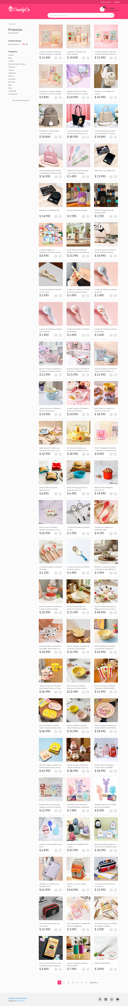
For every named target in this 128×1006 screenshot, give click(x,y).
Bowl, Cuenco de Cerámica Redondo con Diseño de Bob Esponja (76, 688)
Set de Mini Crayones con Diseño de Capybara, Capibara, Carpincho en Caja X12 (106, 926)
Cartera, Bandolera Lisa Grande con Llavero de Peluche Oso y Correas (77, 133)
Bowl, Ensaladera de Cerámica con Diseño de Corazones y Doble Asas (105, 648)
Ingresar (117, 2)
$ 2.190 (44, 572)
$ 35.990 (72, 731)
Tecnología (12, 91)
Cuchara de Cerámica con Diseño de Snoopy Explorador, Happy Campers (78, 291)
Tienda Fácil (20, 1001)
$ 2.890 (44, 850)
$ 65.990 (44, 889)
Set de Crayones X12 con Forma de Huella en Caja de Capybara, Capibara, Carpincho (50, 965)
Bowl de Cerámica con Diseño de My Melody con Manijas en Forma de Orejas (50, 371)
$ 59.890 (100, 136)
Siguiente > (94, 982)
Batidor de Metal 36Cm (102, 963)
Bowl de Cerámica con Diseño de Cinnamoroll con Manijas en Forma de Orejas (106, 371)
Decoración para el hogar (16, 64)
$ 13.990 (100, 176)
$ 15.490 (44, 57)
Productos (11, 24)
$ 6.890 (44, 493)
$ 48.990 (72, 136)
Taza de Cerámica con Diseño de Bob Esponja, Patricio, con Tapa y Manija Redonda (50, 688)
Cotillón (11, 61)
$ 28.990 (100, 771)
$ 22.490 (72, 691)
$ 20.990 (44, 612)
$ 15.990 (72, 612)
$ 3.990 (71, 216)
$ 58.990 (72, 454)
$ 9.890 (44, 97)
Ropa (10, 88)
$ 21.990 (44, 374)
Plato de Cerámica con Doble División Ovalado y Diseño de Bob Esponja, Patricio (50, 727)
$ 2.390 (99, 216)
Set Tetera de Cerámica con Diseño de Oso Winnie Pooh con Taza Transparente (78, 450)
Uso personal (12, 94)
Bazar (10, 58)
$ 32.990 (44, 454)
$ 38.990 (72, 771)
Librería (10, 76)
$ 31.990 (100, 57)
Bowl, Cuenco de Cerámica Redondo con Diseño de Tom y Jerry (49, 529)
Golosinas (11, 67)
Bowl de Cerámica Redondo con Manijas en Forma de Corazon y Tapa (105, 609)
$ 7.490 (71, 810)
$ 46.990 (44, 731)
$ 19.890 (72, 57)
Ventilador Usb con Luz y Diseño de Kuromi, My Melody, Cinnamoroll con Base (106, 807)
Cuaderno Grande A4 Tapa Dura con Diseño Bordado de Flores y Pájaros (105, 54)
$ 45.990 (100, 97)
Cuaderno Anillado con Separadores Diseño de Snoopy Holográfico (50, 252)
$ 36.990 (44, 691)
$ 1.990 (71, 533)
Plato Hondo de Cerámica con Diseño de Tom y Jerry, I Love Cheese (49, 450)
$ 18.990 (100, 414)
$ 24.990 (72, 97)
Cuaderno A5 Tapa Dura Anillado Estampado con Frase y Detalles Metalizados (50, 93)
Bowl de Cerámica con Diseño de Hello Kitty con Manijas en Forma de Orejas (78, 371)
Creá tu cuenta (106, 2)
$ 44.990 (100, 612)
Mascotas (11, 82)
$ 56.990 (44, 176)
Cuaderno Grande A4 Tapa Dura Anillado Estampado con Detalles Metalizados (50, 54)
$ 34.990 (100, 255)
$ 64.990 (72, 889)
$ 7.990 (71, 969)
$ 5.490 (71, 176)
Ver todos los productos (21, 100)
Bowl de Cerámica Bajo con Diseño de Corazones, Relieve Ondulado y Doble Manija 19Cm (77, 609)
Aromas (11, 55)
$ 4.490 (44, 969)
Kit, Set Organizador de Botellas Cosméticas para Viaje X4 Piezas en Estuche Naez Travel (106, 450)
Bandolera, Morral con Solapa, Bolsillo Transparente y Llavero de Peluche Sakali (77, 93)
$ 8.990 (44, 255)
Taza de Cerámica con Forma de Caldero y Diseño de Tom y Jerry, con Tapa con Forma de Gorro (78, 767)
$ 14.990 (44, 216)
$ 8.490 (99, 454)
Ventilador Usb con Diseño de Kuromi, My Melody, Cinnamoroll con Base (78, 807)
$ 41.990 (44, 771)
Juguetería (12, 73)
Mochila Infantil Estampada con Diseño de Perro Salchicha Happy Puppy (106, 846)
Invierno (11, 70)
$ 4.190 (99, 533)
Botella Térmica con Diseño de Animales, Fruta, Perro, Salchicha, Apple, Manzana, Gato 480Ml (50, 807)
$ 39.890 (44, 136)
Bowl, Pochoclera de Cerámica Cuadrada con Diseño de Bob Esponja (105, 688)
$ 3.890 (99, 969)
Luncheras (11, 79)
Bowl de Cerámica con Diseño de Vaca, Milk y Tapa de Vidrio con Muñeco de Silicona (50, 648)
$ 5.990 (99, 572)
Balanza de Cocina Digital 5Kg (105, 170)
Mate (10, 85)
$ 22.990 (44, 810)
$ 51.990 (100, 691)
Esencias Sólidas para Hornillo (77, 210)
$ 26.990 (44, 533)
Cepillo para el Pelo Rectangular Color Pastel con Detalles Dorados (78, 173)
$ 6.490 (71, 493)
